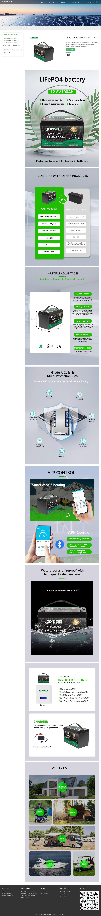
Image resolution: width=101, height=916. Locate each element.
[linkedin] (98, 2)
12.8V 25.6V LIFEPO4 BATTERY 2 (10, 40)
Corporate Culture (7, 893)
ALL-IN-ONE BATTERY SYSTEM (10, 49)
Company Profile (6, 892)
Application (62, 2)
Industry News (44, 893)
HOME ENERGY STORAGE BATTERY (12, 45)
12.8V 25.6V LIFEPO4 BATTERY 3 (10, 42)
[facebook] (94, 2)
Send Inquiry (70, 49)
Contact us (75, 2)
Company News (44, 892)
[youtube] (96, 2)
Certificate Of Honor (7, 895)
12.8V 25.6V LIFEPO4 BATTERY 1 (41, 28)
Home (9, 28)
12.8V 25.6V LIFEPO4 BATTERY (25, 28)
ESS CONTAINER (7, 52)
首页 (42, 2)
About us (51, 2)
